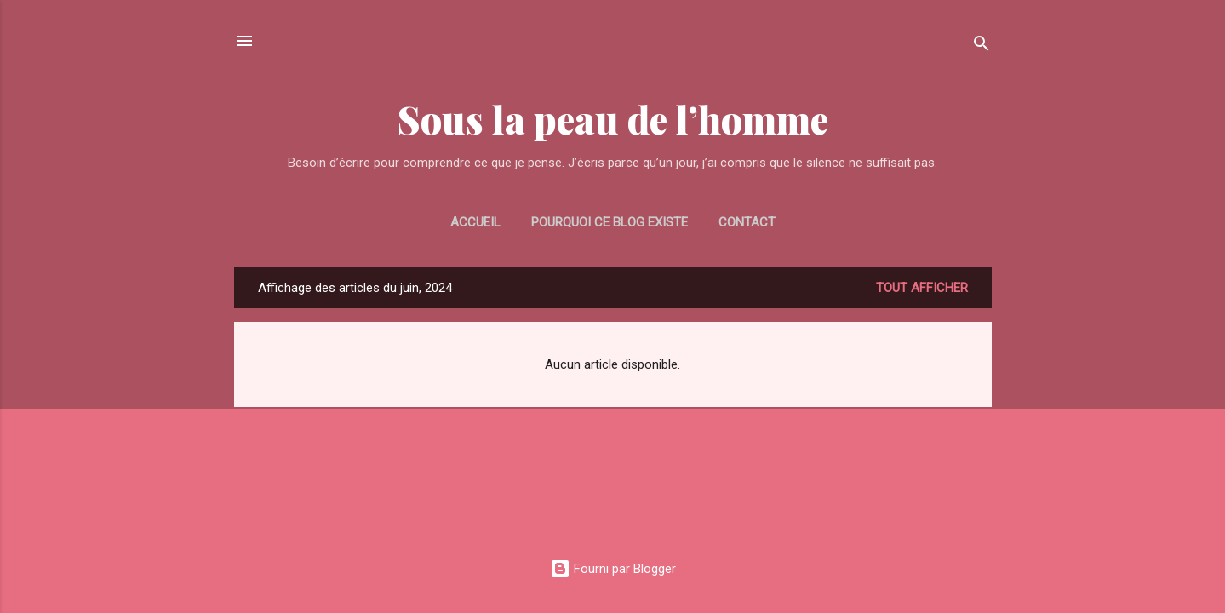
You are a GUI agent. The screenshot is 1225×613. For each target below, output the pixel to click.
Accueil (475, 222)
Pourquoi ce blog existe (609, 222)
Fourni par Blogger (613, 568)
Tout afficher (922, 287)
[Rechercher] (981, 46)
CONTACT (747, 222)
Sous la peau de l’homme (613, 119)
